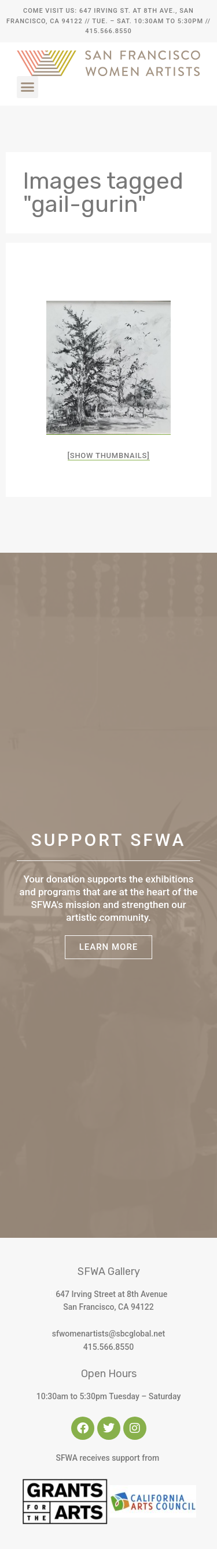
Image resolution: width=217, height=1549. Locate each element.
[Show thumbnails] (109, 455)
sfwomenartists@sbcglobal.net (108, 1333)
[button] (28, 87)
